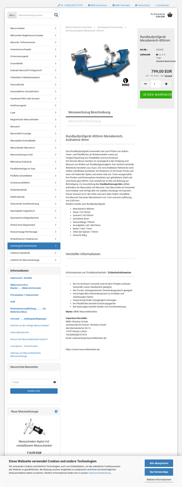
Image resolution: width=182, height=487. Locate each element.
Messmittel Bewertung (84, 121)
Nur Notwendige (159, 472)
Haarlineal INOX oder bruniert (24, 98)
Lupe (12, 112)
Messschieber (17, 28)
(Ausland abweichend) (166, 61)
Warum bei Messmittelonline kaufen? (29, 339)
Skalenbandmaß (18, 189)
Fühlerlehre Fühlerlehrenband (24, 77)
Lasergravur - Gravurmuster (24, 346)
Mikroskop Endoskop (20, 161)
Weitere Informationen (159, 479)
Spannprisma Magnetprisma (24, 217)
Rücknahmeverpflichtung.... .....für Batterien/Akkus (28, 310)
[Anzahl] (156, 84)
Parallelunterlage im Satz (22, 168)
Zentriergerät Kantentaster (23, 245)
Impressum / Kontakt (21, 278)
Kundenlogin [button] (162, 5)
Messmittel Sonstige (20, 133)
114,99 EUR (34, 453)
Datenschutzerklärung (100, 473)
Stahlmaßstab (17, 197)
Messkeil (15, 126)
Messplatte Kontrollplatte (23, 140)
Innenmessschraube (20, 49)
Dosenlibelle (16, 63)
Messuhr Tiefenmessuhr (22, 42)
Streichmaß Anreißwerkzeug (24, 203)
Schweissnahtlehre (20, 182)
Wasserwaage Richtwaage (23, 231)
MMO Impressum (97, 5)
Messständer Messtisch (22, 147)
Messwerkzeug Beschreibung (89, 112)
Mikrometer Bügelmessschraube (26, 35)
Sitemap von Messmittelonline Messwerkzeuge (25, 355)
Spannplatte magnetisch (22, 211)
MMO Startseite (121, 5)
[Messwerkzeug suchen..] (11, 15)
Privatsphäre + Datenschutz (24, 295)
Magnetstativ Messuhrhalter (24, 119)
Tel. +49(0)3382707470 (70, 5)
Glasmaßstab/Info (19, 332)
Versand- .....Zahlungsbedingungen (28, 318)
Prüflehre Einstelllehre (21, 175)
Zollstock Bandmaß (20, 253)
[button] (142, 5)
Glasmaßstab (17, 84)
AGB (12, 301)
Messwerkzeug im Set (21, 154)
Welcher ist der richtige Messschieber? (29, 325)
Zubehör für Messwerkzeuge (24, 260)
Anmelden (34, 391)
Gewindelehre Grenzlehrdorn (24, 91)
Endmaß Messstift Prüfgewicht (26, 70)
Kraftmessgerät (18, 105)
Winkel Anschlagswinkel (22, 225)
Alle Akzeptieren (159, 463)
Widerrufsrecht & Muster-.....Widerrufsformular (25, 287)
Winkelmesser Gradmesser (24, 239)
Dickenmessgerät (19, 56)
